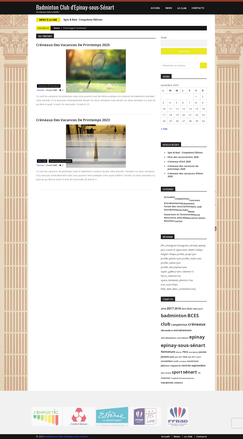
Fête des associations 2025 (183, 157)
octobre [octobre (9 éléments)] (182, 361)
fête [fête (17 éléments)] (185, 351)
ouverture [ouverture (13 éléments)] (193, 361)
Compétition (182, 198)
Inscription (170, 209)
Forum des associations (177, 206)
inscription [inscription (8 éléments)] (193, 352)
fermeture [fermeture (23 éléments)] (168, 352)
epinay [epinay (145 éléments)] (197, 337)
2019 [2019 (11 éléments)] (183, 308)
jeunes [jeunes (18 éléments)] (165, 356)
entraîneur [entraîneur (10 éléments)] (183, 338)
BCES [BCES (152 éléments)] (193, 315)
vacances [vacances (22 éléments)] (167, 382)
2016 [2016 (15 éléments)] (163, 308)
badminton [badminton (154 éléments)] (174, 315)
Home (57, 28)
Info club (42, 161)
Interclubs (182, 210)
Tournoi (177, 221)
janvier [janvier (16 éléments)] (203, 351)
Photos (196, 214)
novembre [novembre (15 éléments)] (167, 361)
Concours (194, 200)
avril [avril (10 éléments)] (200, 308)
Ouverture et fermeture (48, 86)
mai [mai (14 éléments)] (185, 356)
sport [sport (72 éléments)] (177, 372)
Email (163, 37)
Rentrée (168, 221)
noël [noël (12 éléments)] (175, 361)
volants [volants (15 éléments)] (178, 382)
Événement (188, 203)
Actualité (169, 197)
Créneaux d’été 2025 (179, 161)
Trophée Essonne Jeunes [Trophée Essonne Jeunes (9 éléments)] (182, 378)
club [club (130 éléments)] (165, 324)
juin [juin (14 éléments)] (172, 356)
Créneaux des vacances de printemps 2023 (73, 120)
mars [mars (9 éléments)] (198, 357)
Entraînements (172, 203)
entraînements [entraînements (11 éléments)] (169, 338)
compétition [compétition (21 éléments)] (179, 324)
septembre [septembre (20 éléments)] (198, 365)
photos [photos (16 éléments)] (165, 365)
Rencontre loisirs (195, 218)
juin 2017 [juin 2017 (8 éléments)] (178, 357)
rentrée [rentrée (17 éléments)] (186, 365)
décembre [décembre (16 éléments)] (167, 330)
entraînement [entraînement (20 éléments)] (182, 330)
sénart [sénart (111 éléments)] (190, 372)
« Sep (164, 128)
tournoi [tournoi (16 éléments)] (165, 378)
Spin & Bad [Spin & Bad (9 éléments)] (166, 373)
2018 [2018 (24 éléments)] (177, 308)
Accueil (155, 7)
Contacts (198, 7)
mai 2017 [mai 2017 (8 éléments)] (191, 357)
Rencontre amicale (175, 217)
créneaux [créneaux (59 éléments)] (196, 324)
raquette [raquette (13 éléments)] (175, 365)
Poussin (40, 90)
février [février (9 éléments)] (179, 352)
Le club (181, 8)
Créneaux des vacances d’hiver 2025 (185, 175)
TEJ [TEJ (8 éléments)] (199, 373)
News (168, 7)
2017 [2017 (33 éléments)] (170, 308)
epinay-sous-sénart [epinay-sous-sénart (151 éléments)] (183, 345)
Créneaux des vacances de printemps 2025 (73, 45)
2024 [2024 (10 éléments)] (195, 308)
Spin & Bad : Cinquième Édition (82, 19)
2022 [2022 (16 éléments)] (189, 308)
